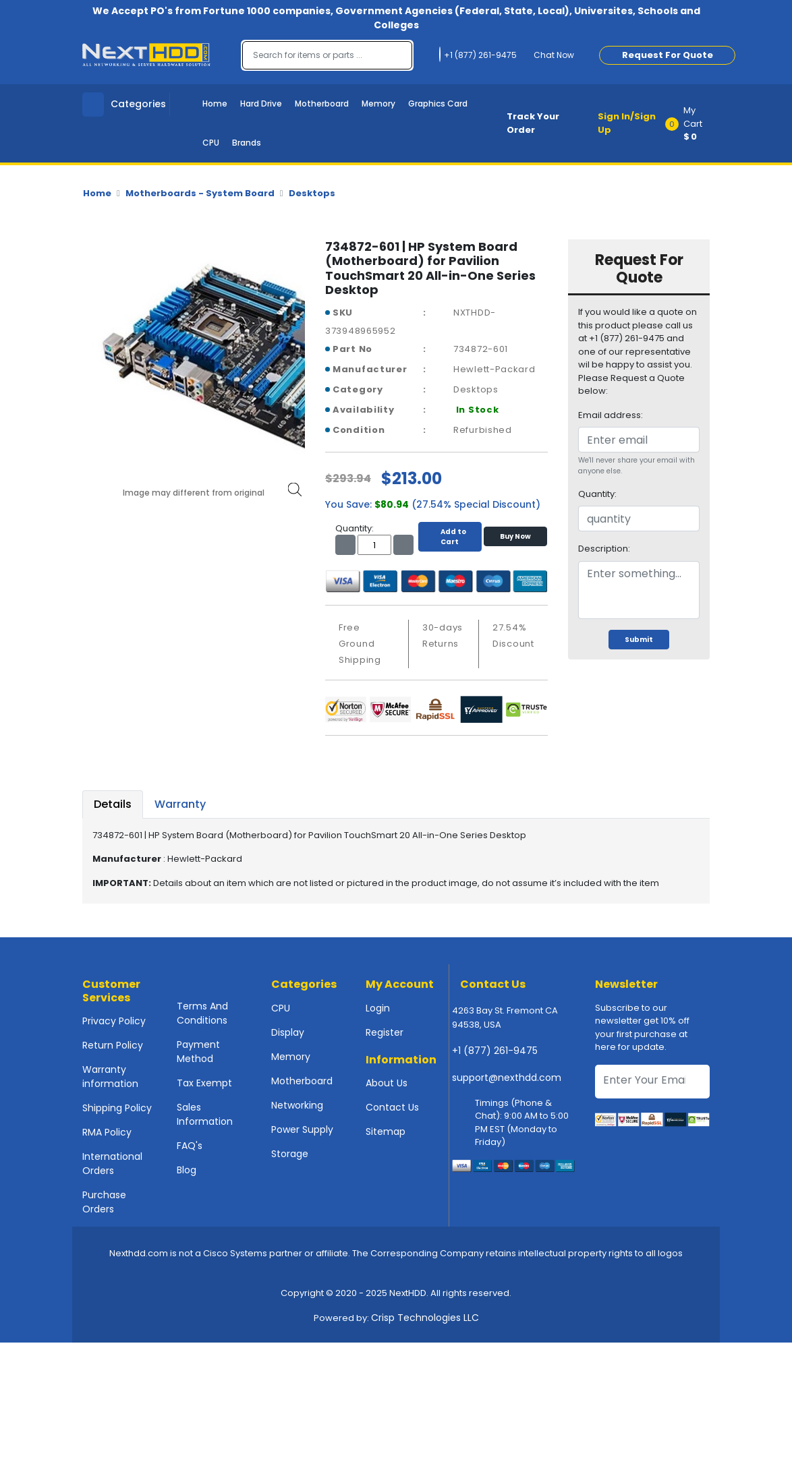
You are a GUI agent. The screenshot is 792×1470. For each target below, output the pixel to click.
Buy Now (515, 536)
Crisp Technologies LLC (425, 1317)
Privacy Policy (114, 1021)
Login (378, 1008)
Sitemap (385, 1131)
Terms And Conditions (202, 1013)
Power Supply (302, 1129)
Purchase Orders (104, 1202)
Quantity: (597, 494)
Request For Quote (667, 55)
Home (214, 103)
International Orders (112, 1163)
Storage (289, 1153)
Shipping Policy (117, 1108)
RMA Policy (107, 1132)
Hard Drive (261, 103)
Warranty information (110, 1076)
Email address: (610, 415)
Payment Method (198, 1051)
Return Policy (112, 1045)
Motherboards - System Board (200, 193)
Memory (378, 103)
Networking (297, 1105)
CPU (210, 142)
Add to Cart (450, 537)
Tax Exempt (204, 1083)
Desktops (312, 193)
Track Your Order (533, 123)
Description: (604, 548)
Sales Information (205, 1114)
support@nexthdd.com (506, 1077)
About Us (386, 1083)
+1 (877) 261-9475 (495, 1050)
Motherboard (322, 103)
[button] (692, 123)
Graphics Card (438, 103)
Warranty (180, 804)
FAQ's (189, 1145)
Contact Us (392, 1107)
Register (384, 1032)
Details (113, 804)
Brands (246, 142)
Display (287, 1032)
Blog (186, 1170)
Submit (639, 640)
